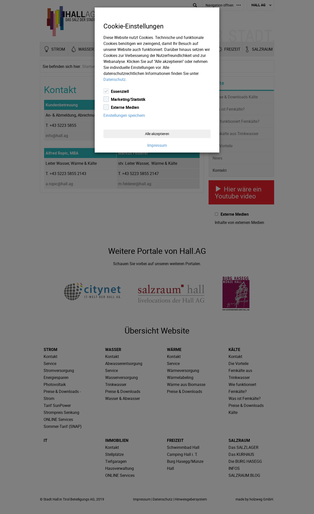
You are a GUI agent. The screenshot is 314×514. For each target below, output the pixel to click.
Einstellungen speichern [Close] (124, 115)
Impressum (157, 145)
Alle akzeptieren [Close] (157, 133)
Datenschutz (114, 79)
